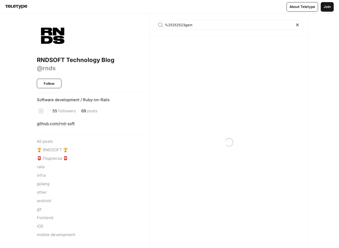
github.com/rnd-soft (56, 123)
